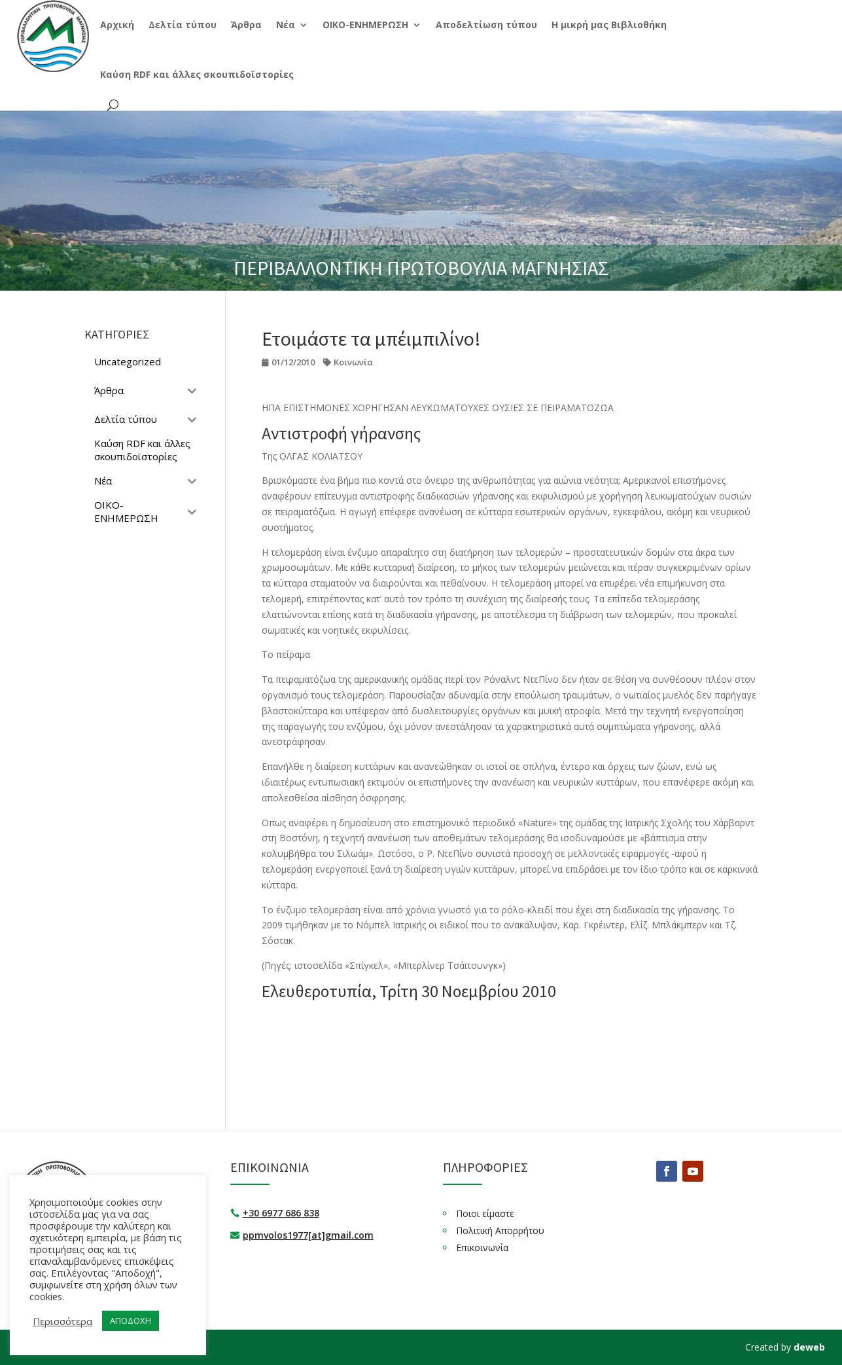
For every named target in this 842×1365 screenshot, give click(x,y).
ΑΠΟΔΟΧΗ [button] (130, 1320)
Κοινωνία (353, 362)
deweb (809, 1347)
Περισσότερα (62, 1321)
